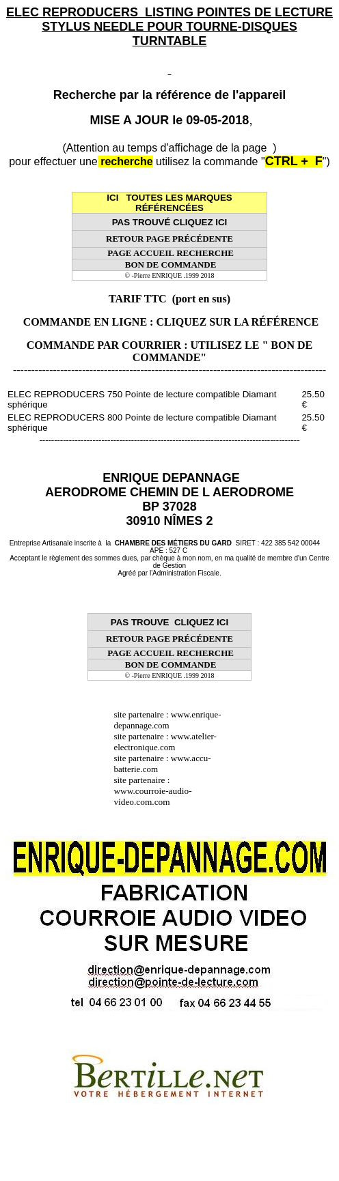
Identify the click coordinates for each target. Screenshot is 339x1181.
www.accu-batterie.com (162, 763)
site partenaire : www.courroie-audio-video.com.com (152, 791)
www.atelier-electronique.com (165, 741)
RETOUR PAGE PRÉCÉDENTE (169, 238)
